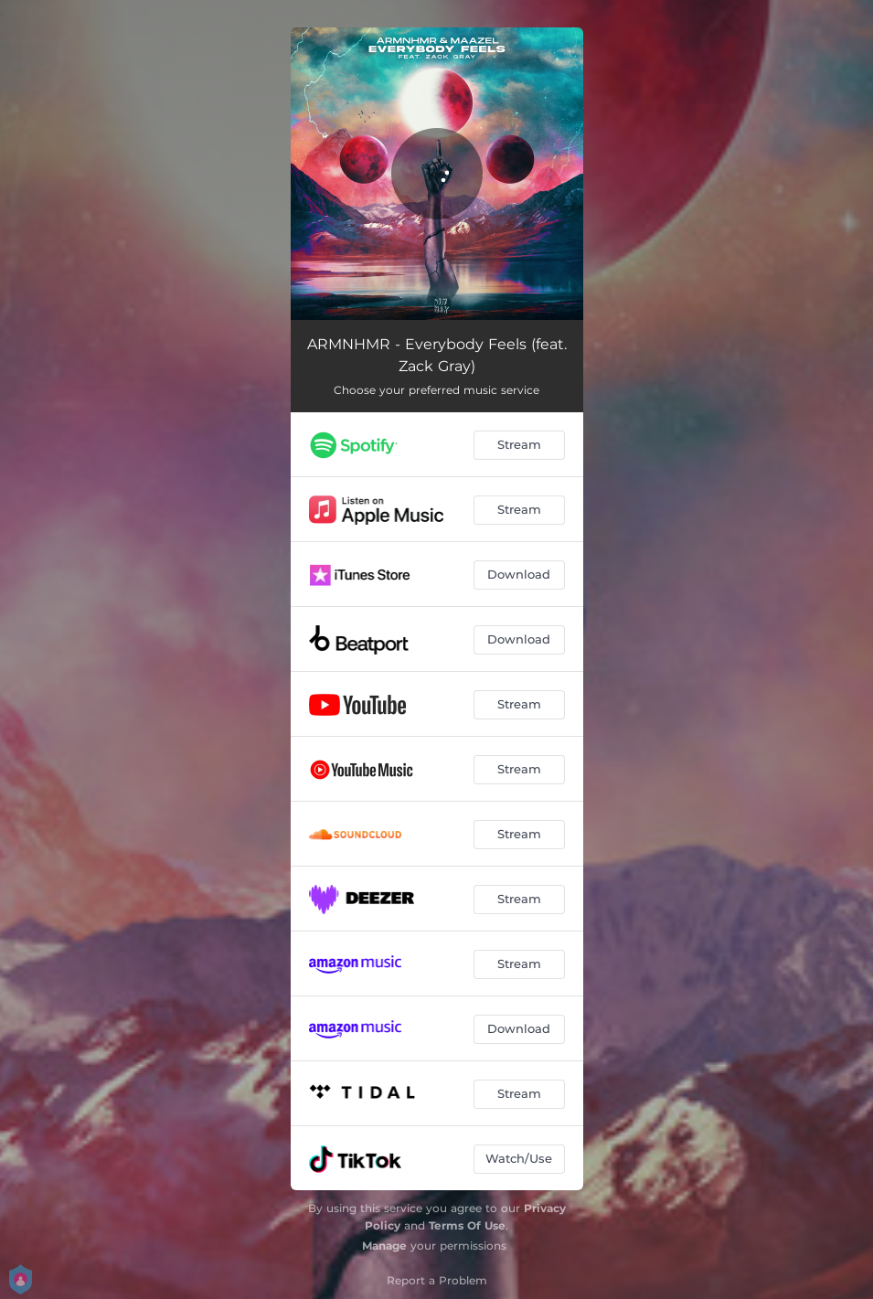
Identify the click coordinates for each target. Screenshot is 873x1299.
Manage (384, 1245)
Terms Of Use (467, 1225)
